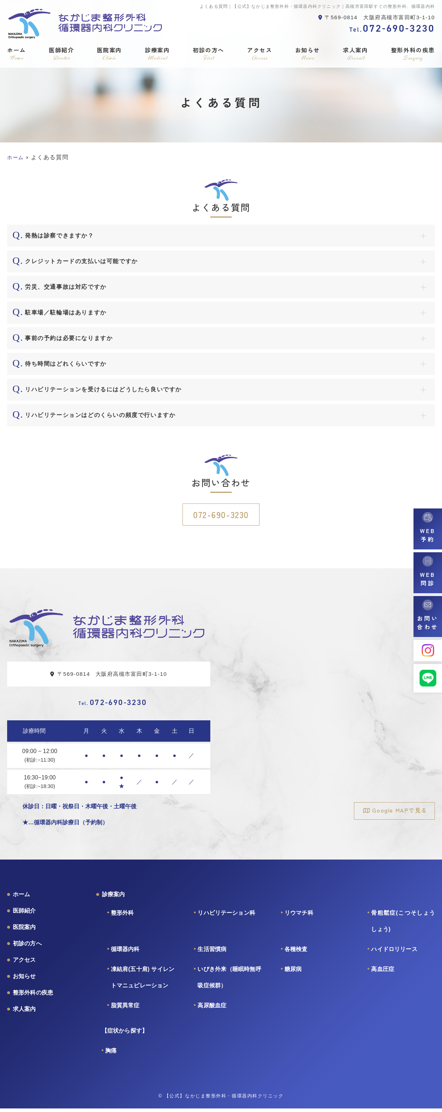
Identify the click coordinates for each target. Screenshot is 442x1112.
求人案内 (355, 54)
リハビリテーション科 (226, 916)
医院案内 (109, 54)
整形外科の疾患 (413, 54)
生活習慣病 (211, 953)
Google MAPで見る (396, 810)
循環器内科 (125, 953)
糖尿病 (293, 973)
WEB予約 (428, 534)
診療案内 (157, 54)
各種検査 (296, 953)
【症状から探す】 (125, 1034)
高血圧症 (382, 973)
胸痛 (111, 1054)
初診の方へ (208, 54)
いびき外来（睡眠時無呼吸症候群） (229, 981)
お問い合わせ (427, 622)
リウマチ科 (298, 916)
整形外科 (122, 916)
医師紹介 (61, 54)
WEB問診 (428, 578)
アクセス (259, 54)
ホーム (16, 54)
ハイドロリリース (394, 953)
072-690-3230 (221, 514)
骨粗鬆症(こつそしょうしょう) (403, 924)
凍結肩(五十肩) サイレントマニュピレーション (143, 981)
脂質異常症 (125, 1009)
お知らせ (307, 54)
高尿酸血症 (211, 1009)
